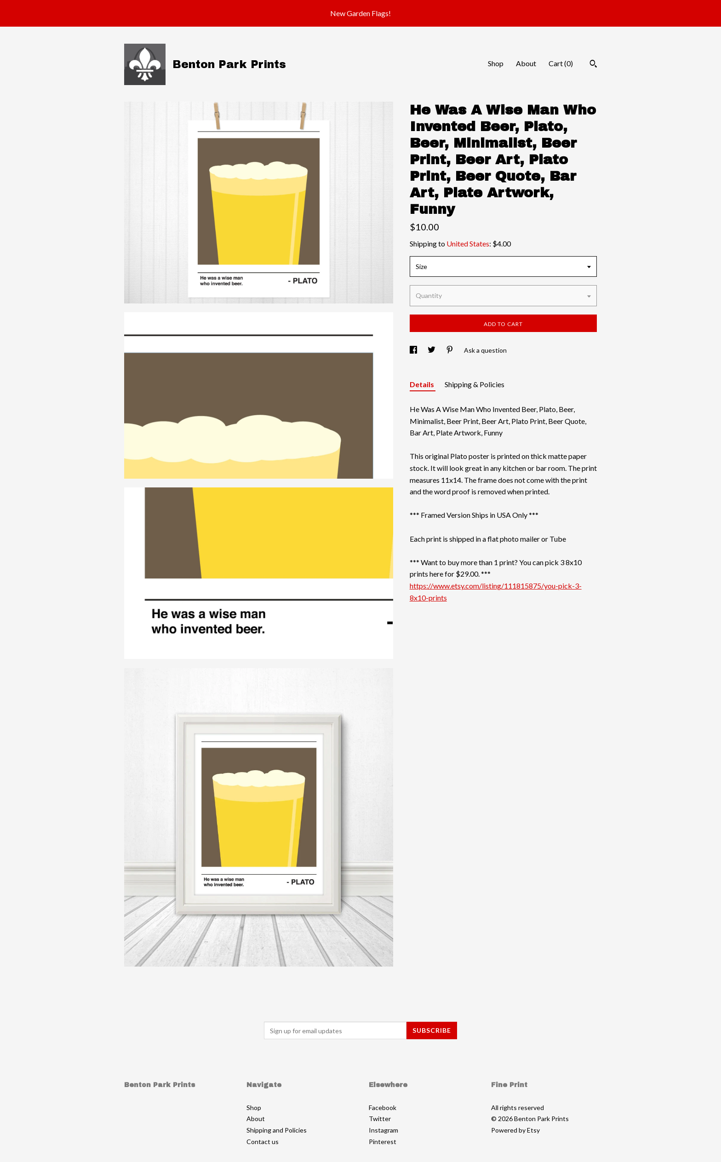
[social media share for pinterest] (450, 350)
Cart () (561, 63)
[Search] (593, 65)
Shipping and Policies (276, 1130)
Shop (496, 63)
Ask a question (485, 350)
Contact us (262, 1141)
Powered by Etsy (515, 1130)
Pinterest (382, 1141)
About (526, 63)
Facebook (382, 1107)
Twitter (380, 1118)
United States (467, 243)
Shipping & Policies (474, 384)
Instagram (383, 1130)
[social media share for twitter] (432, 350)
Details (422, 384)
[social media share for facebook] (414, 350)
